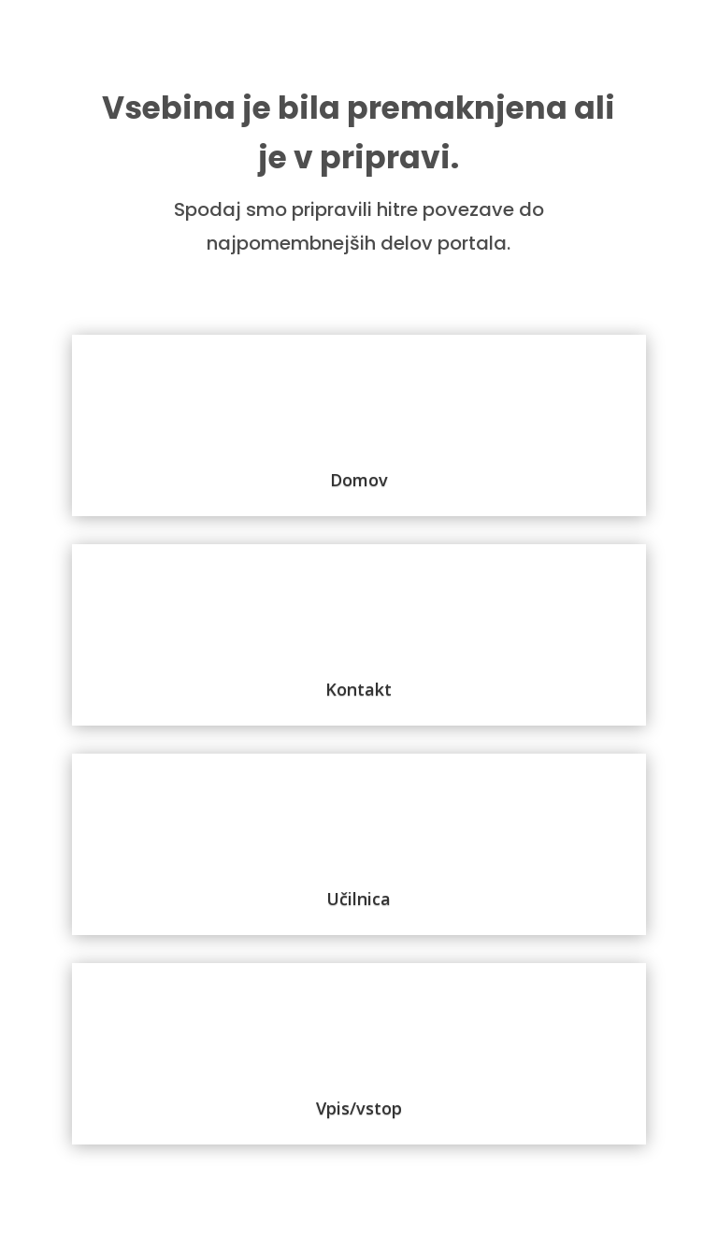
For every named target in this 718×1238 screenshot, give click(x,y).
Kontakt (358, 689)
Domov (359, 479)
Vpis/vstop (359, 1108)
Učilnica (358, 898)
